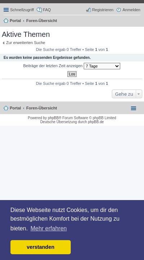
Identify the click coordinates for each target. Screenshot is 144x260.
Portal (15, 20)
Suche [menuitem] (138, 21)
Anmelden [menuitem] (131, 10)
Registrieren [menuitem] (102, 10)
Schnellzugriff (22, 10)
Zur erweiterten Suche (25, 42)
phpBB (53, 118)
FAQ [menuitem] (47, 10)
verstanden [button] (40, 247)
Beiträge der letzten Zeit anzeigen (71, 66)
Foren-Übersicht (41, 108)
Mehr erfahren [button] (48, 228)
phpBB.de (96, 122)
